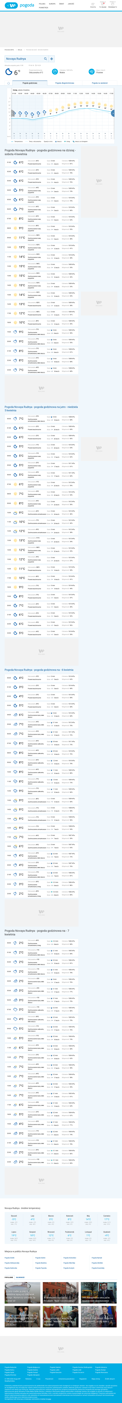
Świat (61, 4)
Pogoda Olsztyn (100, 1370)
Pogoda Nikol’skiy (69, 1263)
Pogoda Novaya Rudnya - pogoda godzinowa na (32, 669)
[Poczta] (93, 5)
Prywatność (49, 1379)
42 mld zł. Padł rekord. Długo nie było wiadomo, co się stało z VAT (97, 1321)
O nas (38, 1379)
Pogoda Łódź (77, 1370)
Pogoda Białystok (10, 1367)
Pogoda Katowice (101, 1367)
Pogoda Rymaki (97, 1258)
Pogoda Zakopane (33, 1375)
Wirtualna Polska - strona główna (11, 5)
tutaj (49, 1399)
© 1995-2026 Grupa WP (12, 1379)
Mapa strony (96, 1379)
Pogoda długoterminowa (64, 83)
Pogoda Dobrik (9, 1258)
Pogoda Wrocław (10, 1375)
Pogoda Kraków (32, 1370)
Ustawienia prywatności (66, 1379)
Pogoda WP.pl (9, 50)
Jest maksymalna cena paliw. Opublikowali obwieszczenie (96, 1299)
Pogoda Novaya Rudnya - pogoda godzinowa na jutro (35, 406)
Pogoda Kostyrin (69, 1268)
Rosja (20, 50)
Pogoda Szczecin (78, 1372)
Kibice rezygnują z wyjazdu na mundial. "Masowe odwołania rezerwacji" (58, 1321)
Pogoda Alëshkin (97, 1263)
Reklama (28, 1379)
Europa (52, 4)
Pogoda (27, 5)
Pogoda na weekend (99, 83)
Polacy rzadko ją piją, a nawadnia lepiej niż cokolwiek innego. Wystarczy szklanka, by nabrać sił (20, 1296)
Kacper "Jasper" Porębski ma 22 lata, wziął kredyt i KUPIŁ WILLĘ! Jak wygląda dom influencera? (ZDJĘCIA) (21, 1320)
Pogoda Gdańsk (55, 1367)
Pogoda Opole (9, 1372)
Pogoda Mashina (41, 1263)
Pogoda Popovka (41, 1268)
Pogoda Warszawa (101, 1372)
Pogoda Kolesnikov (70, 1258)
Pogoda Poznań (32, 1372)
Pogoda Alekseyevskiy (12, 1263)
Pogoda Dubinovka (11, 1268)
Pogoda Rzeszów (55, 1372)
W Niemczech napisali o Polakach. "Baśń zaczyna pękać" (59, 1299)
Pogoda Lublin (54, 1370)
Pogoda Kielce (9, 1370)
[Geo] (52, 58)
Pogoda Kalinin (40, 1258)
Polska (42, 4)
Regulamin (83, 1379)
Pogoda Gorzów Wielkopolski (82, 1367)
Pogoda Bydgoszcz (33, 1367)
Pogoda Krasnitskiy (98, 1268)
